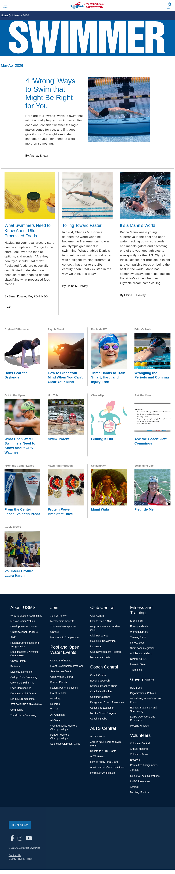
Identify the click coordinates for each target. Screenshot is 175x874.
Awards (134, 786)
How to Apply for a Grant (104, 761)
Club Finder (136, 620)
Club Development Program (106, 651)
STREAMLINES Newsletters (26, 704)
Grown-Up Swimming (22, 682)
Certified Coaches (100, 696)
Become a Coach (100, 680)
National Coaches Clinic (103, 686)
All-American (57, 714)
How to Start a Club (101, 621)
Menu (5, 7)
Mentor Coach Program (103, 713)
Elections (135, 759)
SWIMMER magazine (22, 698)
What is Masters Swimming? (26, 615)
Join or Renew (58, 615)
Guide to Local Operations (145, 775)
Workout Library (139, 631)
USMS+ (54, 631)
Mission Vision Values (22, 621)
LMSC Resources (140, 781)
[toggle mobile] (5, 5)
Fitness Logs (137, 642)
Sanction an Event (60, 671)
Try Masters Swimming (23, 715)
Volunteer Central (140, 743)
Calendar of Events (61, 660)
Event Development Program (66, 666)
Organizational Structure (24, 631)
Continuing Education (102, 707)
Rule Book (136, 687)
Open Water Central (61, 676)
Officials (134, 770)
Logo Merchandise (20, 688)
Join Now (20, 825)
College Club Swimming (23, 677)
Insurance (95, 646)
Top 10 (54, 709)
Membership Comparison (64, 637)
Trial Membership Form (63, 626)
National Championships (64, 687)
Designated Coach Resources (107, 702)
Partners (15, 666)
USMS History (18, 660)
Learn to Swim (138, 664)
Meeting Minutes (139, 725)
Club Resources (99, 635)
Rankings (55, 698)
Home (5, 15)
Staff (13, 637)
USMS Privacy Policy (20, 858)
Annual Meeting (139, 748)
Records (55, 703)
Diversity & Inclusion (21, 671)
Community (16, 709)
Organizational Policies (143, 693)
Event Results (58, 693)
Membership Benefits (62, 621)
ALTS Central (97, 736)
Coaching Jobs (98, 718)
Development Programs (23, 626)
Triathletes (136, 669)
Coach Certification (101, 691)
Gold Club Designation (103, 641)
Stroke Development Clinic (65, 743)
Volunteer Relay (139, 754)
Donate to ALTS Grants (23, 693)
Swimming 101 (138, 658)
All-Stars (55, 720)
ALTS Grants (97, 756)
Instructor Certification (102, 772)
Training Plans (138, 637)
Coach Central (98, 675)
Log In (169, 8)
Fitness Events (58, 682)
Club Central (97, 615)
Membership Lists (100, 657)
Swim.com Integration (142, 648)
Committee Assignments (143, 765)
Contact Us (15, 855)
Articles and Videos (141, 653)
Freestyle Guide (139, 626)
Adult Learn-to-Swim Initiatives (107, 767)
